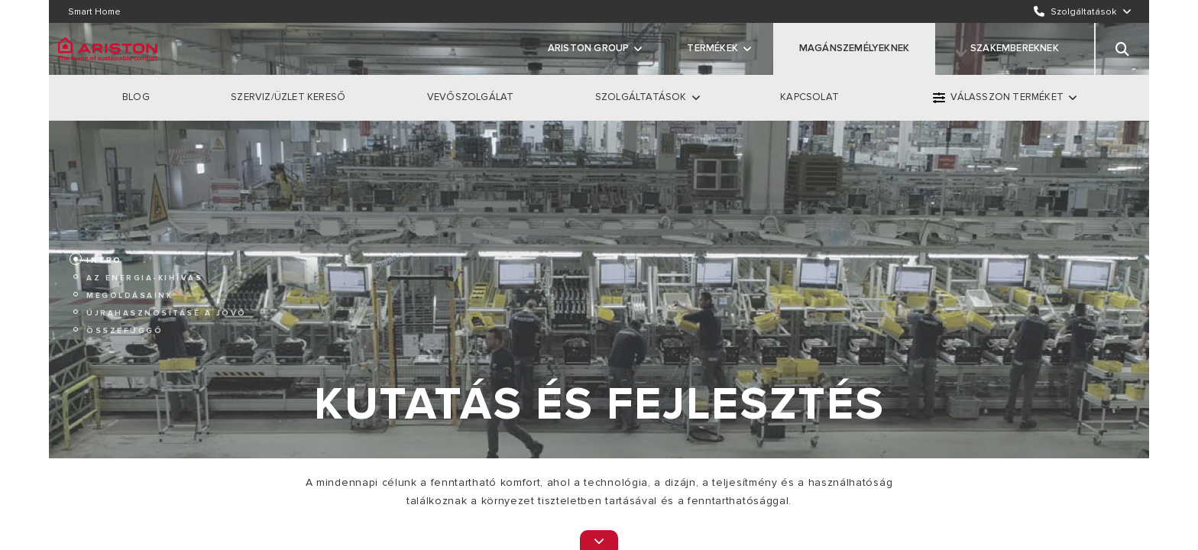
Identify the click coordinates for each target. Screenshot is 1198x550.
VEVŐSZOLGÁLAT (470, 97)
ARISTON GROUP (589, 48)
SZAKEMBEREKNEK (1014, 48)
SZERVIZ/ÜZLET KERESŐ (288, 97)
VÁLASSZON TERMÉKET (1007, 97)
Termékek (712, 48)
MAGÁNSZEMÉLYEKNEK (854, 48)
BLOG (136, 97)
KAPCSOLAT (809, 97)
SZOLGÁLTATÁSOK (641, 97)
